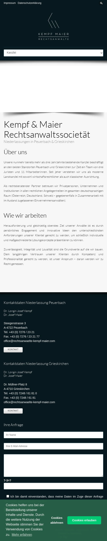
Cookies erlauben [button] (84, 520)
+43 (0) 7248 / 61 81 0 (23, 393)
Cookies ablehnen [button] (56, 520)
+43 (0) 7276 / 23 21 (22, 332)
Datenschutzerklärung (29, 3)
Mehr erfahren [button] (22, 534)
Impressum (10, 3)
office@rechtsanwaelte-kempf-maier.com (29, 341)
